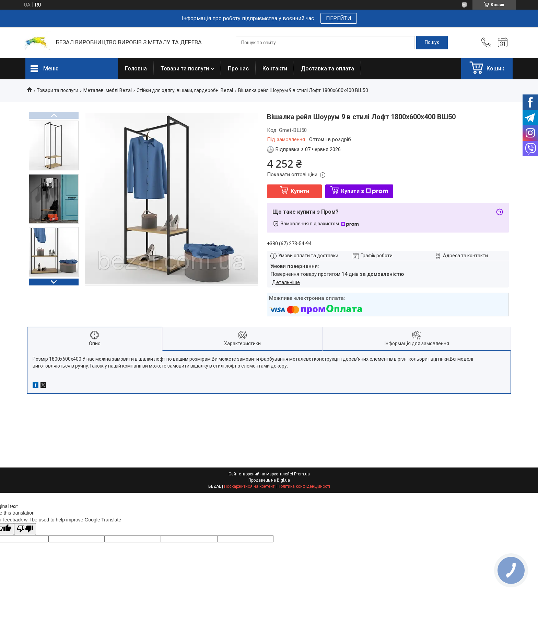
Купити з (364, 191)
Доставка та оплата (327, 68)
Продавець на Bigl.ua (269, 480)
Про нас (238, 68)
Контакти (274, 68)
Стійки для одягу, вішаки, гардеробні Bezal (185, 90)
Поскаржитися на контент (249, 486)
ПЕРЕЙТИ (338, 18)
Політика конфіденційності (304, 486)
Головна (136, 68)
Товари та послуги (185, 68)
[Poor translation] (25, 529)
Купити (300, 191)
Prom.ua (302, 474)
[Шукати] (432, 42)
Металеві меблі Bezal (107, 90)
